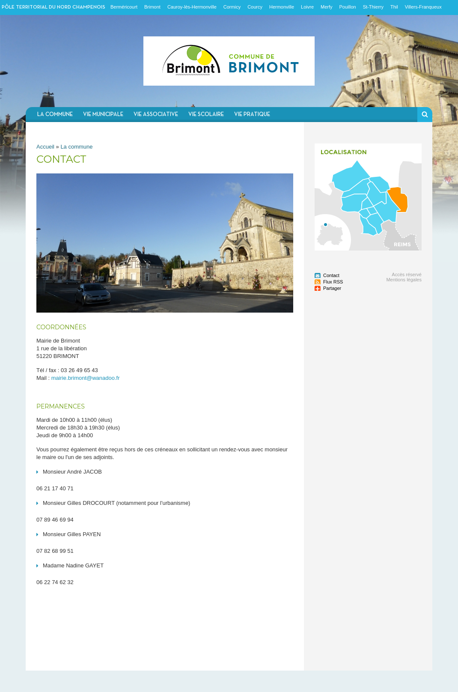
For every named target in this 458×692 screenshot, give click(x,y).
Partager (332, 288)
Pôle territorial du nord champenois (53, 7)
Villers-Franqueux (423, 6)
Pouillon (347, 6)
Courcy (254, 6)
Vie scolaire (206, 114)
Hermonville (281, 6)
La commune (55, 114)
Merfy (327, 6)
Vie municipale (103, 114)
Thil (394, 6)
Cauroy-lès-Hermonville (192, 6)
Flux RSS (333, 281)
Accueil (45, 146)
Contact (331, 275)
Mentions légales (404, 279)
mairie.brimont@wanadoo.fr (85, 378)
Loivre (307, 6)
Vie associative (156, 114)
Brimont (152, 6)
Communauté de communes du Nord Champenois (229, 61)
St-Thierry (373, 6)
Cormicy (232, 6)
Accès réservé (407, 274)
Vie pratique (252, 114)
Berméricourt (123, 6)
